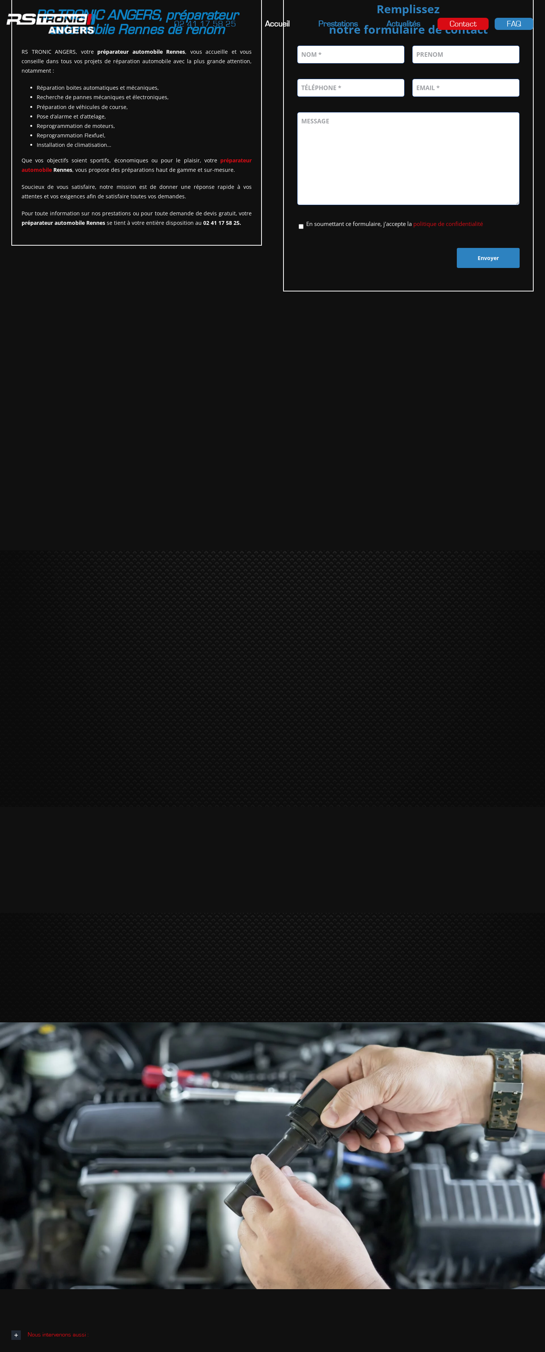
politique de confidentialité (448, 225)
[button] (272, 1335)
